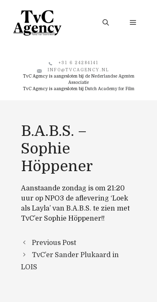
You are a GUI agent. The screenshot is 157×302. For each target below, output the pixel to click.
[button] (105, 22)
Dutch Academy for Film (109, 88)
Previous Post (54, 243)
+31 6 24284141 (78, 62)
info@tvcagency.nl (78, 70)
